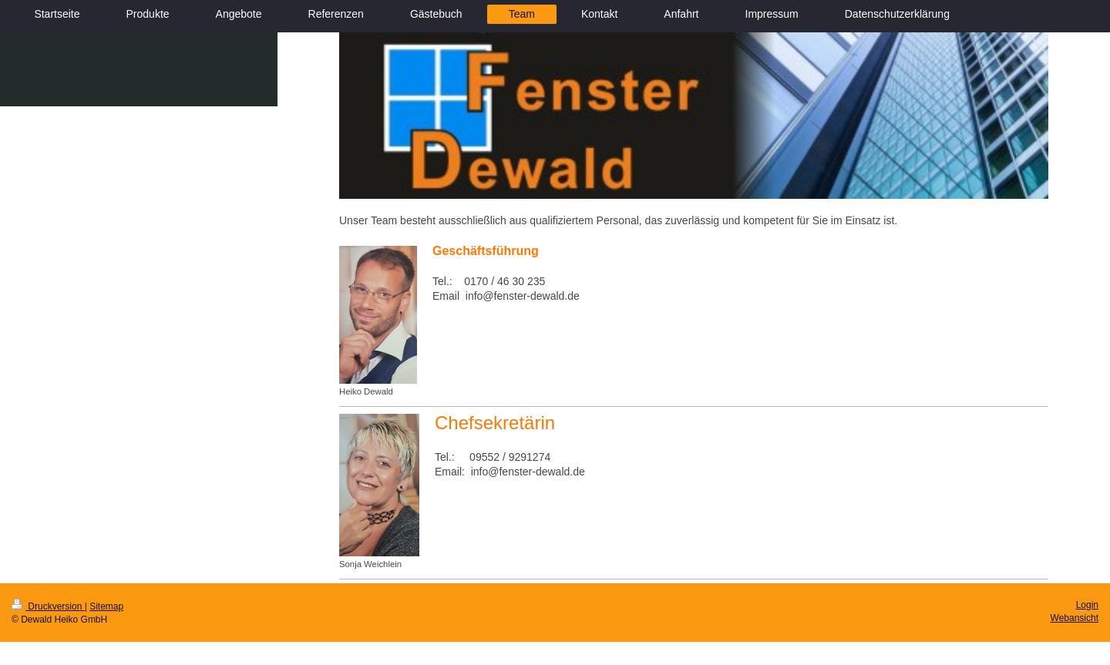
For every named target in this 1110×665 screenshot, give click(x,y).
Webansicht (1074, 618)
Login (1087, 605)
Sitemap (106, 606)
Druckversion (48, 606)
